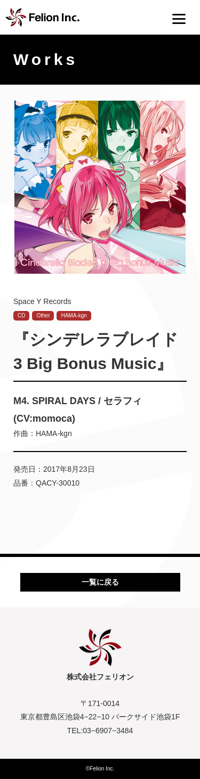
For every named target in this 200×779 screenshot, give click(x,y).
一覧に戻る (100, 582)
